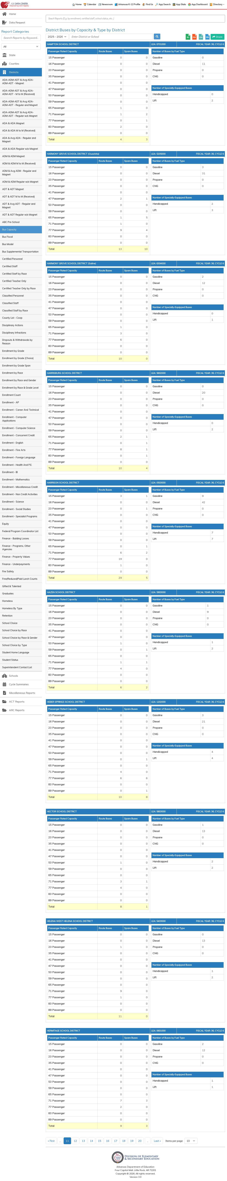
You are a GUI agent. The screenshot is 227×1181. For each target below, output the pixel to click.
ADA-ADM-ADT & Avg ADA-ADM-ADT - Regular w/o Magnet (19, 114)
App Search (165, 4)
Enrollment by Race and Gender (19, 380)
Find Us (149, 4)
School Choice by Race (14, 630)
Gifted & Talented (11, 586)
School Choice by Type (14, 645)
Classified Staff (10, 303)
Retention (7, 615)
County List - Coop (12, 317)
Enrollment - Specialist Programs (19, 516)
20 (139, 1140)
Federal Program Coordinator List (20, 531)
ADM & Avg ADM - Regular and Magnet (19, 172)
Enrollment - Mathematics (16, 479)
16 (107, 1140)
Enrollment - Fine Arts (13, 450)
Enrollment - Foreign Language (18, 457)
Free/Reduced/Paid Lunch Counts (19, 578)
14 (91, 1140)
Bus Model (7, 244)
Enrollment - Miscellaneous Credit (20, 487)
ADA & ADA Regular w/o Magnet (20, 148)
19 (131, 1140)
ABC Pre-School (10, 222)
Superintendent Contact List (17, 667)
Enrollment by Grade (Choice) (18, 358)
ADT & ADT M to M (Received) (18, 196)
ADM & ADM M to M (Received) (19, 163)
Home (79, 4)
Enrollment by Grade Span (16, 365)
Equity (5, 523)
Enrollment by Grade (13, 350)
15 (99, 1140)
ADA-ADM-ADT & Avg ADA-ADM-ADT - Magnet (18, 81)
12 (75, 1140)
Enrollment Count (11, 395)
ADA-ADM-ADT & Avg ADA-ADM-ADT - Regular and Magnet (20, 103)
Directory (218, 4)
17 (115, 1140)
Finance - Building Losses (15, 538)
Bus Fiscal (7, 236)
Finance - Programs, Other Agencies (16, 547)
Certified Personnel (12, 258)
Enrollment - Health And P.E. (17, 464)
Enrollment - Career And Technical (20, 409)
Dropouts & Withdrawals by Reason (17, 342)
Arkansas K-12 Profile (129, 4)
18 (123, 1140)
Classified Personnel (13, 295)
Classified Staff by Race (15, 310)
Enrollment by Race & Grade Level (20, 387)
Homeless (7, 601)
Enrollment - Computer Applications (14, 419)
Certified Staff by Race (14, 273)
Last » (157, 1140)
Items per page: (174, 1140)
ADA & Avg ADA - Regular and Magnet (19, 140)
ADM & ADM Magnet (13, 156)
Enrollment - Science (13, 501)
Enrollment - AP (10, 402)
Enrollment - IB (10, 472)
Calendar (91, 4)
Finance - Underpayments (16, 564)
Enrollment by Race (12, 372)
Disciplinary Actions (12, 325)
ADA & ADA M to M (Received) (18, 130)
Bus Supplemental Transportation (20, 251)
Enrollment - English (12, 442)
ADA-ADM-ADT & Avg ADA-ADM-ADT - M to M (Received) (18, 92)
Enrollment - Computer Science (18, 428)
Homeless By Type (12, 608)
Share (217, 36)
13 (83, 1140)
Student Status (10, 659)
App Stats (181, 4)
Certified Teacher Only (14, 281)
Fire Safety (8, 571)
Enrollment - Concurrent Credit (18, 435)
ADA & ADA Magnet (13, 123)
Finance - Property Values (16, 556)
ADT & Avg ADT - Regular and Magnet (18, 205)
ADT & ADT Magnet (13, 189)
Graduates (8, 593)
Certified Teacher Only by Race (19, 288)
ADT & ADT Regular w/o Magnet (19, 214)
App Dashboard (200, 4)
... (60, 1140)
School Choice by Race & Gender (19, 637)
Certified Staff (9, 266)
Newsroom (107, 4)
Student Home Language (15, 652)
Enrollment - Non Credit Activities (20, 494)
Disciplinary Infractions (14, 332)
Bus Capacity (9, 229)
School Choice (9, 623)
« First (51, 1140)
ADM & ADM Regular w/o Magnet (20, 181)
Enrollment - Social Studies (16, 509)
